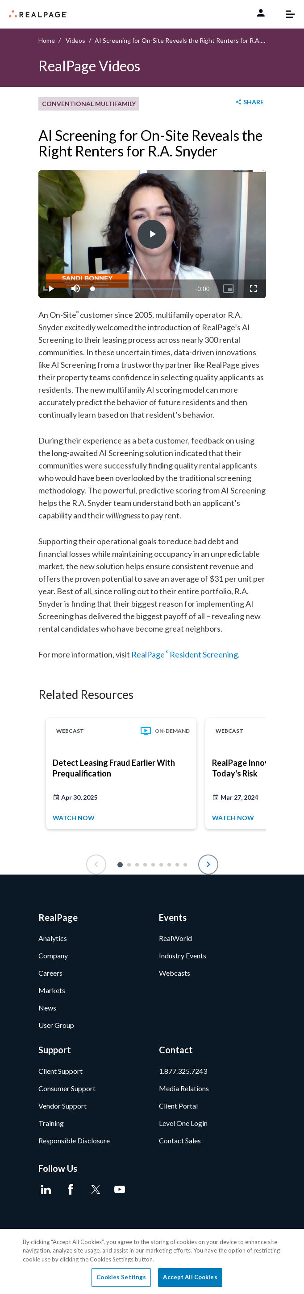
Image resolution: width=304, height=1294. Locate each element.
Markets (51, 990)
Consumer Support (67, 1088)
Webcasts (174, 973)
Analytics (52, 938)
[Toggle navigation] (285, 14)
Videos (75, 40)
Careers (50, 973)
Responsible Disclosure (74, 1140)
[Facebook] (71, 1189)
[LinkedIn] (46, 1189)
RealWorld (175, 938)
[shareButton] (249, 102)
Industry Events (182, 955)
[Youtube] (120, 1189)
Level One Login (183, 1123)
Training (51, 1123)
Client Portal (178, 1105)
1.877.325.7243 (183, 1071)
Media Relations (184, 1088)
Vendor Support (62, 1105)
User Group (56, 1025)
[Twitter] (95, 1189)
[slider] (139, 289)
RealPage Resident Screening (184, 654)
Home (46, 40)
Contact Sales (180, 1140)
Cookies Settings (121, 1277)
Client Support (60, 1071)
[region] (152, 1261)
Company (53, 955)
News (47, 1007)
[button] (120, 864)
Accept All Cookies (190, 1277)
